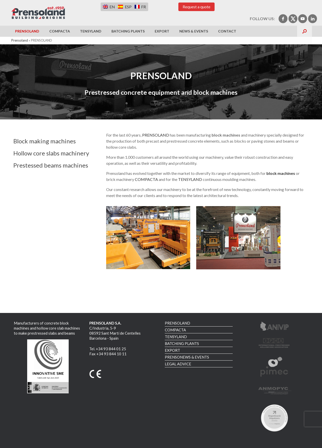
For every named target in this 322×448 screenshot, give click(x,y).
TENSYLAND (90, 31)
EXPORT (162, 31)
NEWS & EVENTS (193, 31)
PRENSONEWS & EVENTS (187, 357)
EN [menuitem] (112, 6)
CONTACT (227, 31)
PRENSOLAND (27, 31)
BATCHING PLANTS (128, 31)
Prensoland (19, 40)
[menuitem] (108, 6)
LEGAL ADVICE (178, 364)
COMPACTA (59, 31)
